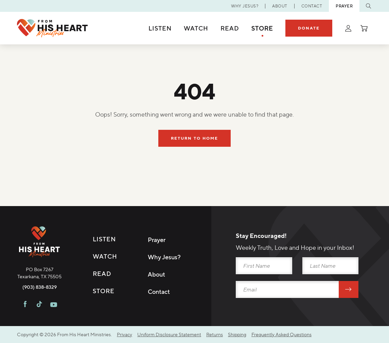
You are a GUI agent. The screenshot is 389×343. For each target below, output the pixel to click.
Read (229, 28)
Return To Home (194, 138)
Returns (214, 334)
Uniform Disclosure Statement (169, 334)
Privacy (124, 334)
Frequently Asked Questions (281, 334)
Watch (196, 28)
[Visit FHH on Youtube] (53, 305)
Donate (309, 28)
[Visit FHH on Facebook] (25, 305)
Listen (160, 28)
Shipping (237, 334)
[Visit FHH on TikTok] (39, 305)
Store (262, 28)
